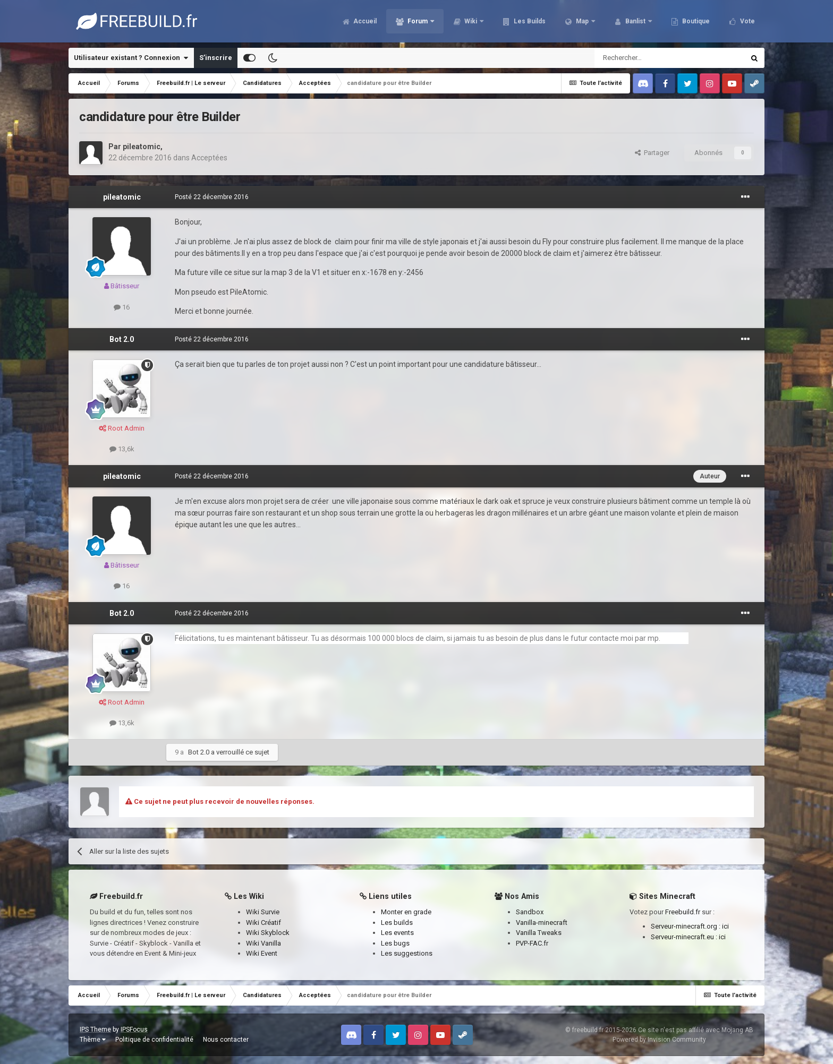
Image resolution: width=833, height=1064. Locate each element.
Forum (417, 21)
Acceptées (209, 157)
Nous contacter (226, 1039)
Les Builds (529, 21)
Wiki (471, 21)
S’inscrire (215, 58)
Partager (652, 153)
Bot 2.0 (121, 339)
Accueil (364, 21)
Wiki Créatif (263, 922)
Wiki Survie (262, 912)
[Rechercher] (646, 58)
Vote (746, 21)
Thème (93, 1039)
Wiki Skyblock (268, 933)
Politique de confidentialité (154, 1039)
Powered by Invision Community (659, 1039)
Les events (397, 933)
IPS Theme (95, 1029)
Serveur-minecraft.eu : (685, 937)
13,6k (121, 449)
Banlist (635, 21)
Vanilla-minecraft (541, 922)
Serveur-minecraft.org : (686, 926)
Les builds (397, 922)
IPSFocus (134, 1029)
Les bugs (395, 943)
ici (725, 926)
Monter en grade (406, 912)
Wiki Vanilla (263, 943)
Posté (212, 197)
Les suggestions (406, 953)
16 (122, 307)
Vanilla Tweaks (539, 933)
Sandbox (529, 912)
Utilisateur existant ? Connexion (131, 58)
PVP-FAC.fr (532, 943)
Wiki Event (261, 953)
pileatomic (141, 146)
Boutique (695, 21)
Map (582, 21)
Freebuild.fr (682, 912)
